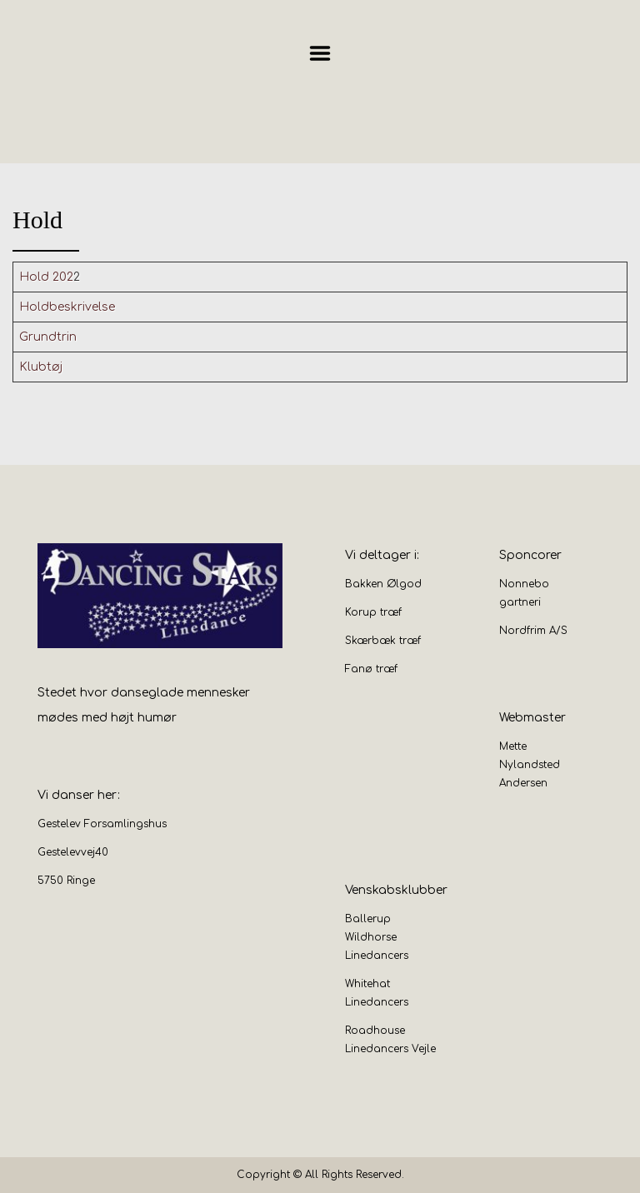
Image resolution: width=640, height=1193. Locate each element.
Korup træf (373, 612)
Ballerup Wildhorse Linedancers (376, 937)
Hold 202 (46, 277)
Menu (320, 53)
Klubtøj (40, 367)
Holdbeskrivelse (67, 307)
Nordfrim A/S (533, 630)
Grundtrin (48, 337)
